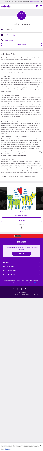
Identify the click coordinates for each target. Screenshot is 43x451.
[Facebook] (14, 289)
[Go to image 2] (22, 211)
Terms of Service (25, 280)
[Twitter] (18, 289)
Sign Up (21, 253)
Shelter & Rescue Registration (10, 280)
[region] (21, 447)
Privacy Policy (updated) (11, 282)
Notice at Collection (34, 280)
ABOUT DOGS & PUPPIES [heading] (9, 270)
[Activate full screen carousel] (40, 207)
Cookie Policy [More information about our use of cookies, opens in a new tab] (8, 449)
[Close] (40, 445)
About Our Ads (21, 282)
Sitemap (18, 280)
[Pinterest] (29, 289)
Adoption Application (21, 215)
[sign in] (37, 6)
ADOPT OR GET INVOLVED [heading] (9, 266)
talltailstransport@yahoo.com (12, 35)
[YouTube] (25, 289)
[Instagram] (21, 289)
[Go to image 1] (20, 211)
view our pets (21, 44)
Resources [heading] (6, 262)
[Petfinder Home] (6, 6)
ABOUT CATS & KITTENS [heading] (9, 274)
